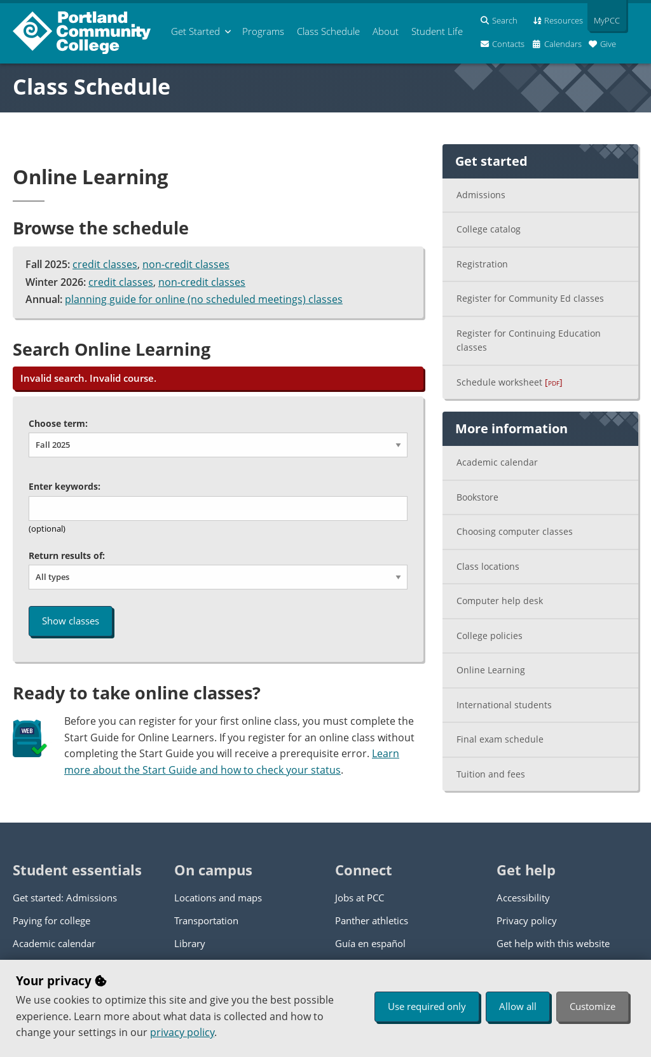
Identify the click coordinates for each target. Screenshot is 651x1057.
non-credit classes (186, 264)
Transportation (206, 920)
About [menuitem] (386, 31)
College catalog (488, 229)
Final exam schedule (500, 739)
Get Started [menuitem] (195, 31)
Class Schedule (91, 86)
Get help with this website (553, 943)
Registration (482, 264)
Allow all (518, 1006)
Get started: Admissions (65, 897)
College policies (489, 635)
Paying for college (51, 920)
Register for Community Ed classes (530, 298)
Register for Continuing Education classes (528, 340)
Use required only (427, 1006)
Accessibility (523, 897)
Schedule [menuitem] (328, 31)
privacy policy (182, 1032)
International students (504, 705)
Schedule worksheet (509, 382)
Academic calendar (497, 462)
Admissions (480, 195)
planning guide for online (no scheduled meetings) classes (204, 299)
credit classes (104, 264)
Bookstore (477, 497)
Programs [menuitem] (263, 31)
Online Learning (490, 670)
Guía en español (370, 943)
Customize (592, 1006)
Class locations (487, 566)
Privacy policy (527, 920)
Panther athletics (371, 920)
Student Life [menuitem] (437, 31)
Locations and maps (218, 897)
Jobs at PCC (359, 897)
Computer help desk (499, 601)
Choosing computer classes (514, 531)
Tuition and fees (490, 774)
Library (189, 943)
